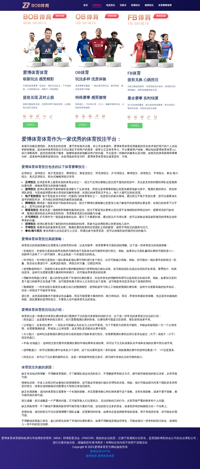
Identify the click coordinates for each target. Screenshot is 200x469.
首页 (85, 5)
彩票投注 (135, 5)
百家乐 (123, 5)
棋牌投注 (149, 5)
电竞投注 (110, 5)
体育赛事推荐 (165, 5)
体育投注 (96, 5)
